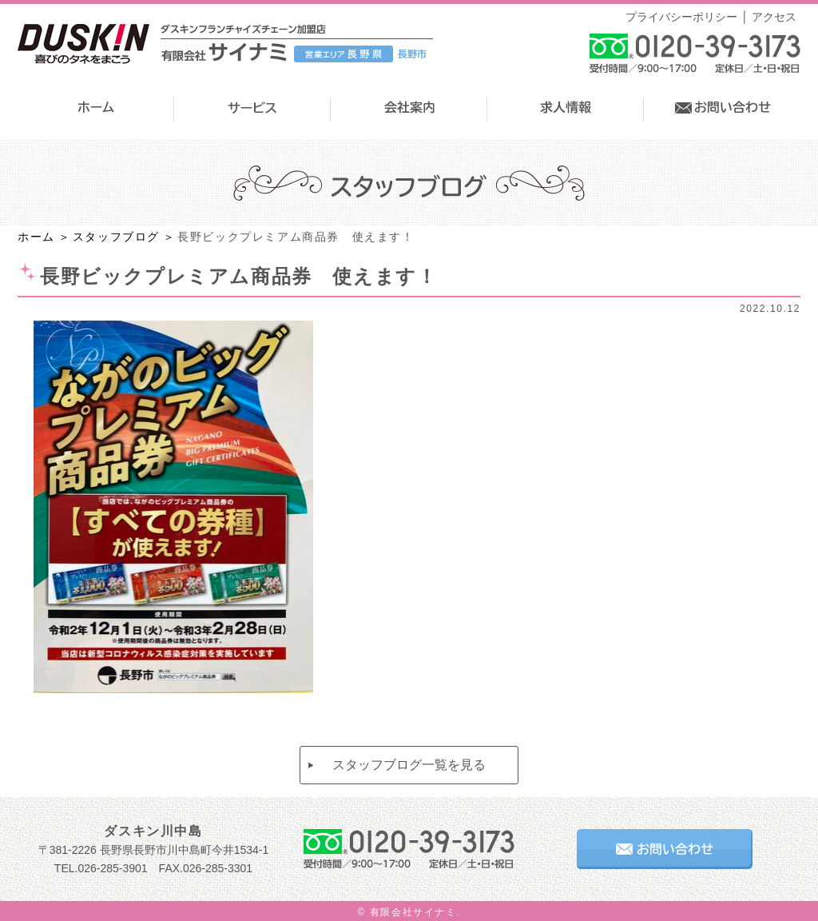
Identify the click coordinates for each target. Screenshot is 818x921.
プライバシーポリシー (681, 16)
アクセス (774, 16)
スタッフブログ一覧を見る (409, 764)
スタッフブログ (116, 236)
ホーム (36, 236)
